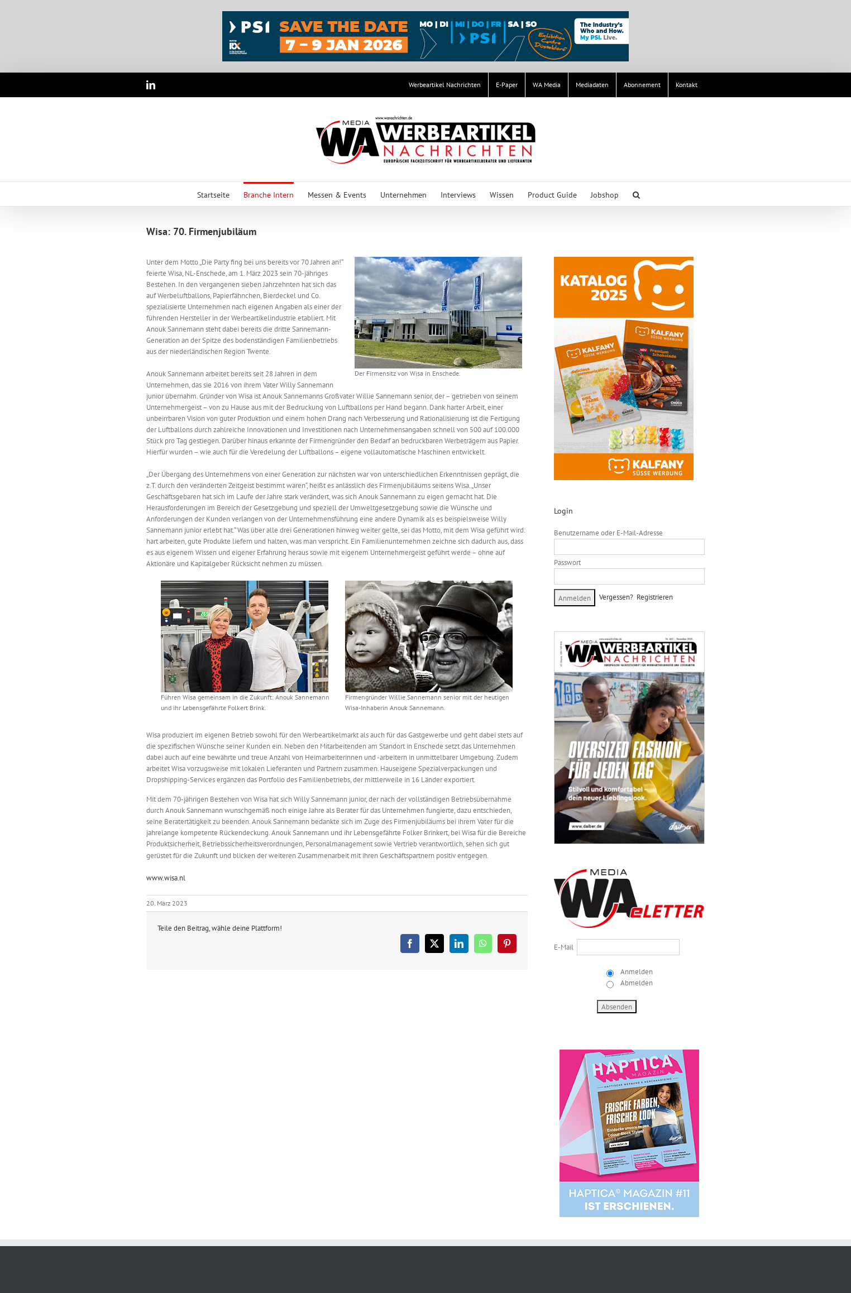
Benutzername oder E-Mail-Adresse (608, 533)
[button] (636, 194)
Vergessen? (616, 597)
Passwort (567, 562)
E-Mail (563, 947)
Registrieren (655, 597)
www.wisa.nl (165, 878)
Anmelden (636, 971)
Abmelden (636, 983)
